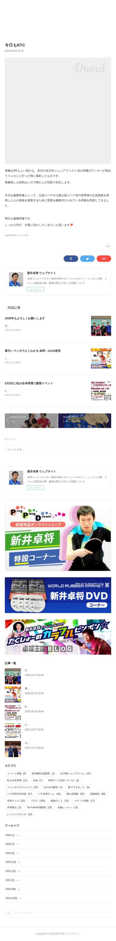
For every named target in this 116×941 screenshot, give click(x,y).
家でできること (79, 788)
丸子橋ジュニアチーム (75, 774)
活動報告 (98, 794)
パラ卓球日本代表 (19, 794)
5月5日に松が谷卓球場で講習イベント (29, 384)
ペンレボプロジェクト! (22, 788)
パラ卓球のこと (49, 794)
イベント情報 (16, 774)
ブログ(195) (23, 235)
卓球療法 (14, 808)
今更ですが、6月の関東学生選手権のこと (47, 743)
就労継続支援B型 (43, 774)
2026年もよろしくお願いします (25, 318)
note (37, 781)
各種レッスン (68, 808)
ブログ (38, 801)
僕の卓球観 (75, 794)
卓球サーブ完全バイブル (63, 781)
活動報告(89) (11, 235)
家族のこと (60, 801)
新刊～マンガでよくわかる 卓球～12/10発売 (33, 351)
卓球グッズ (16, 801)
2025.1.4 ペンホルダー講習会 (41, 725)
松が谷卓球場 (17, 781)
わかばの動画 (52, 788)
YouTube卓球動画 (39, 808)
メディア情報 (84, 801)
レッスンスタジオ (19, 815)
